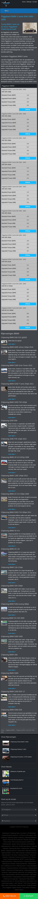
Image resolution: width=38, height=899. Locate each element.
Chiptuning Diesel (6, 855)
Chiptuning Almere (21, 885)
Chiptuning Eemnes (18, 861)
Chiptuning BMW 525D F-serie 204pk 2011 (17, 384)
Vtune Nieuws (6, 767)
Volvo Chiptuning (23, 868)
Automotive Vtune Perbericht (27, 844)
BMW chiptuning (20, 852)
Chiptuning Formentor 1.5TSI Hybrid (21, 757)
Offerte (27, 109)
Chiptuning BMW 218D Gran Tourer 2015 (16, 365)
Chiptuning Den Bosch (14, 848)
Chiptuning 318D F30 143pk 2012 (14, 439)
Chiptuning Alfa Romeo (30, 861)
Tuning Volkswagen (31, 865)
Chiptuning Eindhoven (7, 861)
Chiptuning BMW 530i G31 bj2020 (14, 337)
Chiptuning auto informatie (8, 863)
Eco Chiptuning (29, 872)
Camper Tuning (16, 844)
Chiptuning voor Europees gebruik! (14, 870)
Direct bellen (10, 896)
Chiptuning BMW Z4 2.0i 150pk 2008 (15, 494)
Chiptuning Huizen (21, 865)
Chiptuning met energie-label (10, 879)
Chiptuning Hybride (6, 852)
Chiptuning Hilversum (11, 850)
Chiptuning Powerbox (31, 850)
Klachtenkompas (7, 844)
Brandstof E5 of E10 (16, 788)
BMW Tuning (30, 842)
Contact (35, 2)
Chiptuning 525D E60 (9, 421)
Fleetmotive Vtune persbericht (15, 839)
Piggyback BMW (10, 730)
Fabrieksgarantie (17, 876)
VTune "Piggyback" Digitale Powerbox (11, 887)
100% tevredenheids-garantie (19, 842)
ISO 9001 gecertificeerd (24, 846)
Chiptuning (21, 837)
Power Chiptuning (29, 859)
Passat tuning (21, 850)
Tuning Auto (5, 872)
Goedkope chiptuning (30, 852)
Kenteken (3, 868)
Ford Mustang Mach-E (16, 780)
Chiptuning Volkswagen (30, 870)
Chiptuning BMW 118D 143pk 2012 (14, 476)
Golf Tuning (33, 874)
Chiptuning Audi (25, 848)
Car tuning (23, 833)
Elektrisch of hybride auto (17, 771)
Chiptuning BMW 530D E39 (11, 710)
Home (24, 2)
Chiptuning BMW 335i (9, 655)
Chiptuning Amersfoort (12, 868)
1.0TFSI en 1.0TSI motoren (26, 835)
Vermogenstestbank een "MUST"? (15, 859)
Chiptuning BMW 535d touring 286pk (15, 604)
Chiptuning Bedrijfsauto (30, 837)
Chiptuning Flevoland (23, 855)
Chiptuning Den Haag (24, 879)
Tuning (13, 852)
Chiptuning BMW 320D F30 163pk (14, 402)
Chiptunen (5, 857)
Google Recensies (31, 885)
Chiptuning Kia (5, 833)
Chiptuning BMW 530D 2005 (12, 636)
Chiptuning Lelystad (12, 837)
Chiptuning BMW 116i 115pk (12, 567)
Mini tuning (14, 855)
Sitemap (29, 2)
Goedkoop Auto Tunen (9, 865)
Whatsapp (29, 896)
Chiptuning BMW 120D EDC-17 (13, 691)
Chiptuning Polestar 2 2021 (18, 749)
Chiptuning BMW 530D (9, 673)
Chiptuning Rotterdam (21, 863)
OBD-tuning (15, 846)
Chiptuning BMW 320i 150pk (12, 586)
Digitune (5, 839)
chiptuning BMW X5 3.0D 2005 (12, 618)
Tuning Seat (32, 855)
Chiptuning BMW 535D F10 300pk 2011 (16, 512)
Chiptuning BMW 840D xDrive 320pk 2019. (17, 347)
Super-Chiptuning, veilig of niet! (16, 872)
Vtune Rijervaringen (8, 737)
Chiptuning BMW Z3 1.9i (10, 549)
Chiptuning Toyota (15, 833)
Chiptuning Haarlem (7, 876)
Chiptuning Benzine (6, 846)
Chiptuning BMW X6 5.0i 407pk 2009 (15, 457)
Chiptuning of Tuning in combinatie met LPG (20, 857)
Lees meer (11, 344)
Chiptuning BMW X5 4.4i (10, 531)
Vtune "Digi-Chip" (18, 883)
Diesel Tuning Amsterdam (28, 876)
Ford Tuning (27, 883)
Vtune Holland (25, 887)
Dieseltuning (12, 885)
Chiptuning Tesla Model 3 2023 (19, 742)
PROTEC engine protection (22, 874)
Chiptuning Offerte (10, 874)
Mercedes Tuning (28, 839)
